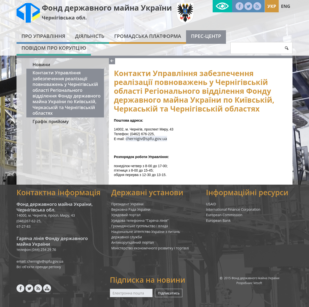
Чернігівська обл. (64, 17)
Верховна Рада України (131, 209)
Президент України (127, 204)
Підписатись (168, 293)
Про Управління (43, 36)
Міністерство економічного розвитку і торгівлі (150, 248)
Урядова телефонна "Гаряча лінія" (140, 220)
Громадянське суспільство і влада (139, 226)
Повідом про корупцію (53, 48)
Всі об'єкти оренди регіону (39, 266)
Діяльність (89, 36)
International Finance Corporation (233, 209)
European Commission (224, 214)
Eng (285, 6)
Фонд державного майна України (107, 8)
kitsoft (258, 283)
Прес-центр (206, 36)
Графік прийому (51, 121)
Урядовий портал (126, 214)
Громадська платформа (147, 36)
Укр (271, 6)
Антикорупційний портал (132, 242)
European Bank (218, 220)
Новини (41, 64)
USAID (211, 204)
